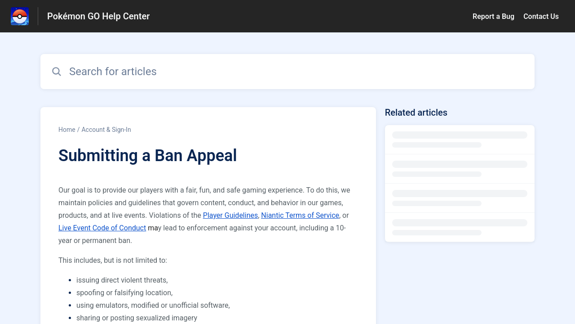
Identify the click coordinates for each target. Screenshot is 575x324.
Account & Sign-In (106, 129)
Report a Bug (493, 16)
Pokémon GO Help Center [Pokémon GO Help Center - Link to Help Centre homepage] (98, 16)
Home (66, 129)
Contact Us (541, 16)
